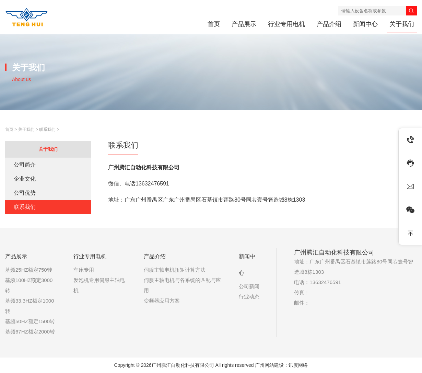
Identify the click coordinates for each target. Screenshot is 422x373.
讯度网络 (298, 365)
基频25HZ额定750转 (28, 270)
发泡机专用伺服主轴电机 (99, 285)
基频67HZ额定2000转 (30, 332)
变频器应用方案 (162, 301)
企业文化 (25, 179)
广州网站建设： (272, 365)
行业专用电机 (286, 24)
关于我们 (401, 24)
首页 (214, 24)
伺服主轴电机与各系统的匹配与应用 (182, 285)
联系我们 (47, 129)
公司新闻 (249, 286)
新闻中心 (365, 24)
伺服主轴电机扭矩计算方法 (175, 270)
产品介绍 (329, 24)
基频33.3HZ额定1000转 (29, 306)
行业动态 (249, 296)
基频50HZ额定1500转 (30, 321)
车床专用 (83, 270)
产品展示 (244, 24)
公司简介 (25, 165)
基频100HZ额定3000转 (28, 285)
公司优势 (25, 193)
